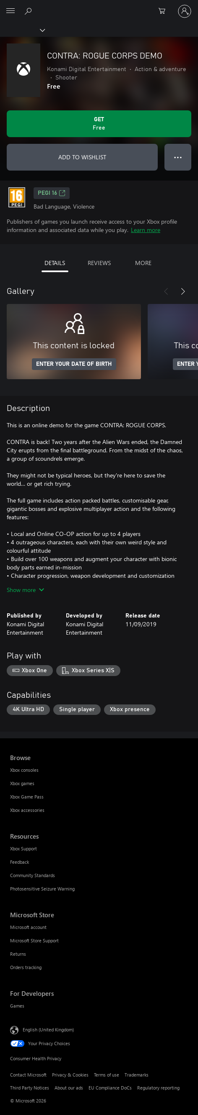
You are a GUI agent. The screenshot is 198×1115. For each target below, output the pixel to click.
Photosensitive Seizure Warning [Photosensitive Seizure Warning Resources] (42, 888)
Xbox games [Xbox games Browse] (22, 783)
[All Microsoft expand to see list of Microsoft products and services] (10, 11)
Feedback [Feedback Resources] (19, 862)
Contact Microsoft (28, 1074)
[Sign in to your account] (185, 11)
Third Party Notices (29, 1087)
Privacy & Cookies (70, 1074)
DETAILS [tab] (54, 263)
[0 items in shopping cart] (164, 11)
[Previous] (166, 291)
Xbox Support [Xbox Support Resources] (23, 848)
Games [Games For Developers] (17, 1005)
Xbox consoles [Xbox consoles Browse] (24, 770)
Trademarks (136, 1074)
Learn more (145, 230)
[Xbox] (22, 30)
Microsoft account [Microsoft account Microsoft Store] (28, 927)
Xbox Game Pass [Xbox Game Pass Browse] (27, 796)
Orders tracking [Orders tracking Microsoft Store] (26, 967)
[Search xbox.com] (29, 11)
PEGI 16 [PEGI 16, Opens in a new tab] (51, 193)
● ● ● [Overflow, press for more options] (178, 157)
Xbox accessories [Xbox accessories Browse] (27, 810)
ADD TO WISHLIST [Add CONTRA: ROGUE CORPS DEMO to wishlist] (82, 157)
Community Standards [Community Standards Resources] (32, 875)
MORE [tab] (143, 263)
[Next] (183, 291)
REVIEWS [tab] (99, 263)
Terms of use (106, 1074)
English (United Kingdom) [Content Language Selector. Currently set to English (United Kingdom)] (48, 1029)
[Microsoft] (98, 6)
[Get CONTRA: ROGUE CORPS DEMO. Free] (99, 123)
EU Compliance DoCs (110, 1087)
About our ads (69, 1087)
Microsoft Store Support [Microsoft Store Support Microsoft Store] (34, 940)
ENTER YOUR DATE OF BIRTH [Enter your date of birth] (74, 364)
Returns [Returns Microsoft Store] (18, 954)
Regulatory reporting (158, 1087)
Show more (25, 590)
